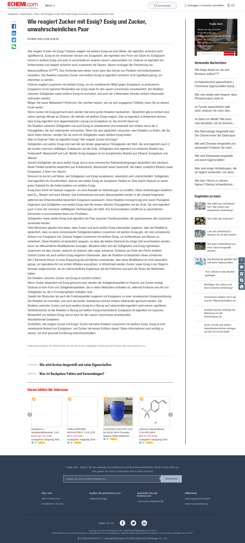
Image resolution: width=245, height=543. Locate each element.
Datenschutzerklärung (196, 503)
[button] (29, 414)
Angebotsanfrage (98, 498)
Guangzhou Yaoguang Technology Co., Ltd (46, 439)
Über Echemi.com (50, 498)
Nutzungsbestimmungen (197, 498)
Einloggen (193, 5)
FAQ (36, 14)
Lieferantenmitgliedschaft (150, 501)
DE (233, 5)
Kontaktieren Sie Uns (52, 503)
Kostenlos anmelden (212, 5)
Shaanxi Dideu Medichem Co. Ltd (118, 436)
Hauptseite (13, 14)
